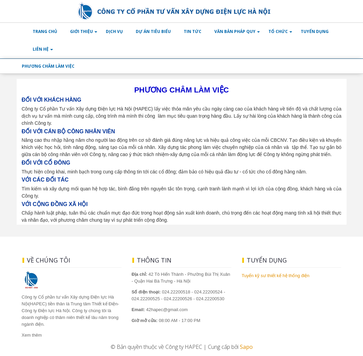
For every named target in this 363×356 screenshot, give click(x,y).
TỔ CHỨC (278, 31)
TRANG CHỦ (45, 31)
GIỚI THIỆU (81, 31)
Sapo (246, 347)
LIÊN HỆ (41, 49)
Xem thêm (32, 335)
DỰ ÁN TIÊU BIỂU (153, 31)
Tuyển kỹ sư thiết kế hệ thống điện (275, 275)
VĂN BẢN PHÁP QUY (234, 31)
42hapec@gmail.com (160, 309)
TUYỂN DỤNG (315, 31)
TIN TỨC (192, 31)
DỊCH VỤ (114, 31)
